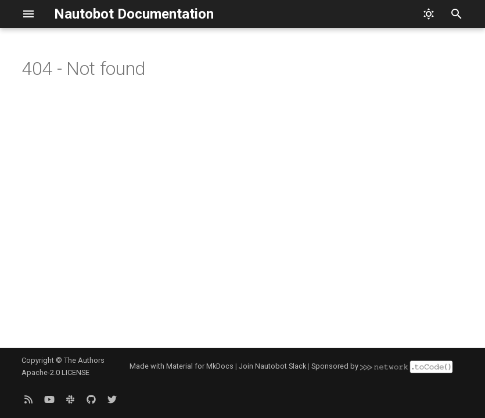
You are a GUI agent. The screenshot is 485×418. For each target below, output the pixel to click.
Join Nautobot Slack (272, 366)
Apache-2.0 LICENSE (55, 372)
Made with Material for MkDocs (181, 366)
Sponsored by (381, 366)
